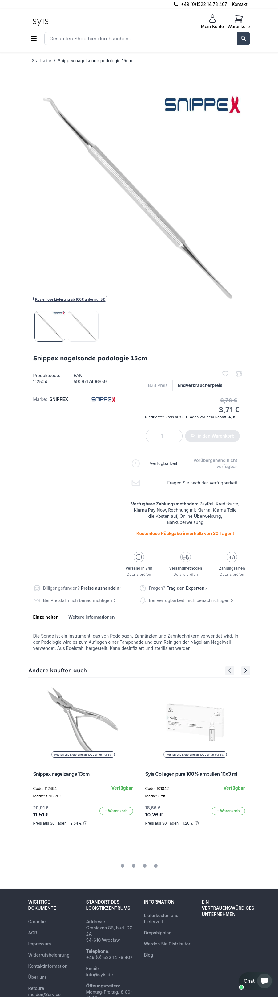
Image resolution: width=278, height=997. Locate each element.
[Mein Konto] (212, 22)
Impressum (39, 943)
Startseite (41, 60)
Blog (148, 955)
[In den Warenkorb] (116, 811)
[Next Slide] (245, 670)
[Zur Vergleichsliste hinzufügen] (239, 374)
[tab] (122, 866)
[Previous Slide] (229, 670)
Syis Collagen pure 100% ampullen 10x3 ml (191, 774)
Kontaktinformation (48, 966)
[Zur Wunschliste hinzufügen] (225, 374)
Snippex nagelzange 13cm (61, 774)
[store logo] (54, 21)
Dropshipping (158, 932)
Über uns (37, 977)
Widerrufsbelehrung (49, 955)
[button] (256, 981)
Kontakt (239, 4)
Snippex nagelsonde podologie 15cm (95, 60)
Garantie (37, 921)
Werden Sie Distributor (167, 943)
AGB (32, 932)
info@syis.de (99, 974)
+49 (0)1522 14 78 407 (204, 4)
